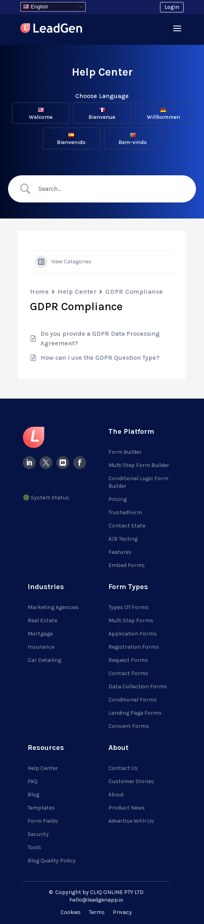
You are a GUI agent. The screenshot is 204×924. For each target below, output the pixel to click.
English (35, 7)
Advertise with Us (131, 821)
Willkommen (163, 113)
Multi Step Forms (130, 620)
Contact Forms (128, 673)
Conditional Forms (132, 699)
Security (38, 834)
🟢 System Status (46, 497)
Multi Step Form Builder (138, 465)
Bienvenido (71, 139)
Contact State (126, 525)
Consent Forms (128, 726)
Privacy (122, 912)
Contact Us (123, 768)
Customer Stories (131, 781)
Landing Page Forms (135, 713)
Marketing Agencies (53, 607)
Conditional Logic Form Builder (138, 482)
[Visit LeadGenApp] (51, 29)
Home (39, 291)
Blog (33, 794)
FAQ (33, 781)
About (116, 794)
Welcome (40, 113)
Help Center (77, 291)
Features (120, 552)
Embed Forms (126, 565)
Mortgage (40, 633)
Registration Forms (133, 646)
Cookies (70, 912)
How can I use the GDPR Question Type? (100, 357)
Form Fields (43, 821)
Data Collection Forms (137, 686)
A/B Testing (123, 538)
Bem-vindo (132, 139)
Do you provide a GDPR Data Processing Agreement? (100, 338)
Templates (41, 807)
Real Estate (42, 620)
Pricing (117, 499)
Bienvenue (101, 113)
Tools (34, 847)
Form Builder (125, 452)
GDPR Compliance (134, 291)
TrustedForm (125, 512)
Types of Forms (128, 607)
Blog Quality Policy (52, 860)
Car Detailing (44, 660)
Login (171, 7)
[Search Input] (109, 189)
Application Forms (132, 633)
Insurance (41, 646)
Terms (97, 912)
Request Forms (128, 660)
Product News (126, 807)
